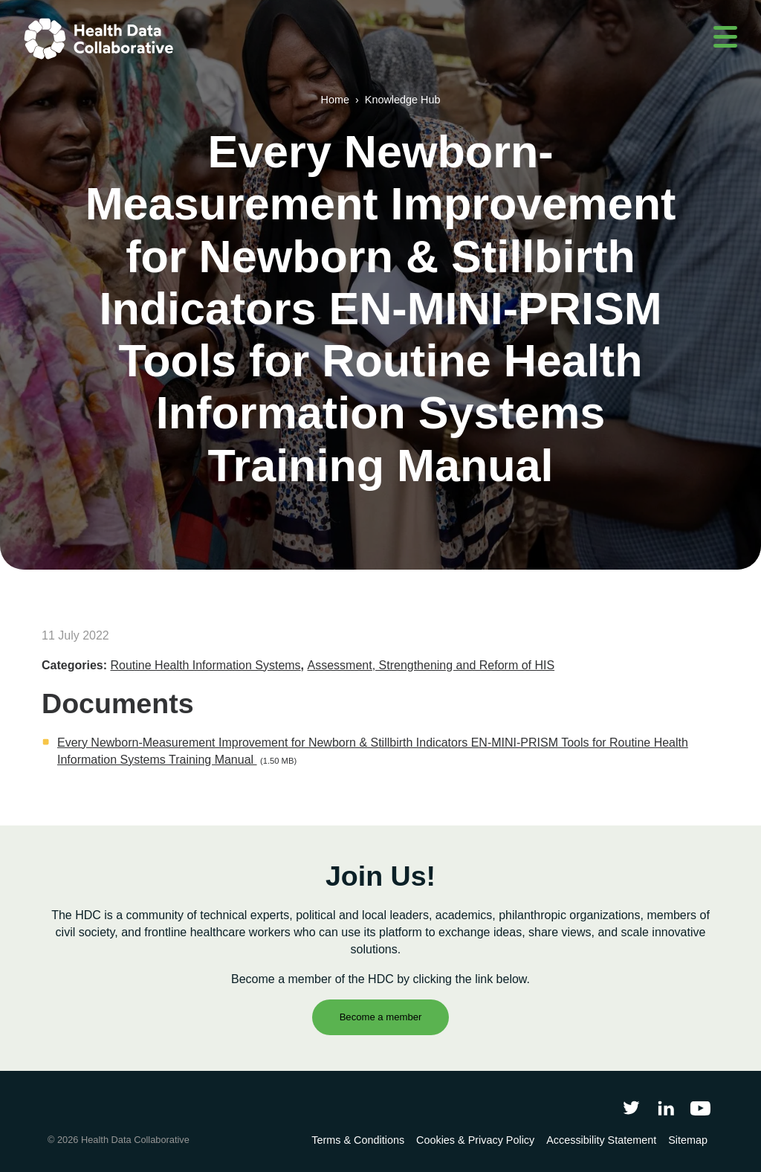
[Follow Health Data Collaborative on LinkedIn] (665, 1108)
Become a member (381, 1017)
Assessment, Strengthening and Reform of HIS (431, 665)
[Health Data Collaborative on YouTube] (700, 1108)
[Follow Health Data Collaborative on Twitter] (631, 1108)
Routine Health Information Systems (205, 665)
